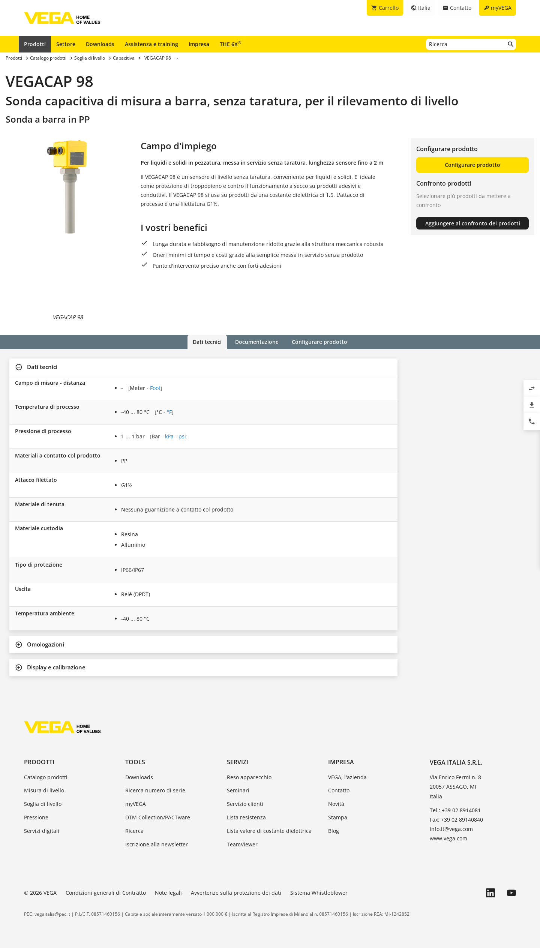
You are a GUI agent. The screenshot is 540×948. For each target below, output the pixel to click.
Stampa (337, 817)
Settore (65, 44)
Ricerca (134, 830)
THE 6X (230, 44)
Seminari (238, 790)
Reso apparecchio (249, 776)
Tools (135, 762)
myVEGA (135, 803)
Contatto (339, 790)
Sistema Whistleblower (319, 892)
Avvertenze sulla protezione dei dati (236, 892)
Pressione (36, 817)
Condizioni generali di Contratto (106, 892)
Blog (333, 830)
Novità (336, 803)
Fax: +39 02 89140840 (456, 819)
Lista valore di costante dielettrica (269, 830)
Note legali (168, 892)
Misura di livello (44, 790)
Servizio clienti (245, 803)
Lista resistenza (246, 817)
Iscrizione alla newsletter (156, 844)
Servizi (237, 762)
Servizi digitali (41, 830)
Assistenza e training (151, 44)
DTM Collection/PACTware (157, 817)
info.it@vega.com (451, 828)
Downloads (100, 44)
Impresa (199, 44)
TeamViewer (242, 844)
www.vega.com (448, 838)
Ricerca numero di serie (155, 790)
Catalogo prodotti (46, 776)
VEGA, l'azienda (347, 776)
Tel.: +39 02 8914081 (455, 809)
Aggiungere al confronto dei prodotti (472, 223)
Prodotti (35, 44)
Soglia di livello (43, 803)
